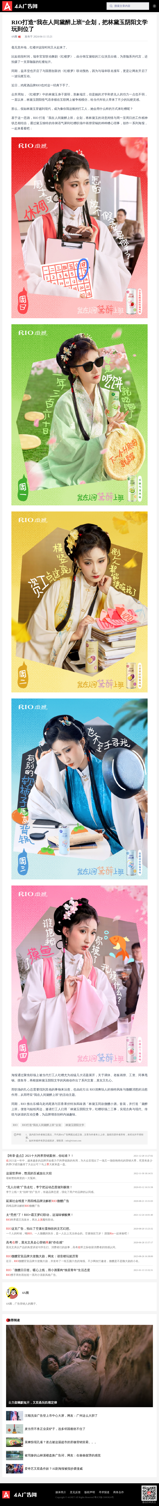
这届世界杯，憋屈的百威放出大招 (29, 1173)
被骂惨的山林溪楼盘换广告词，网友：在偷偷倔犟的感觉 (63, 1455)
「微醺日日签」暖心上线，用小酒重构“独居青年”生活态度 (48, 1270)
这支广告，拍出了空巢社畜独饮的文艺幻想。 (39, 1228)
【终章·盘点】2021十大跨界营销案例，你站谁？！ (40, 1155)
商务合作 (118, 1492)
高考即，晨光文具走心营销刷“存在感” (34, 1242)
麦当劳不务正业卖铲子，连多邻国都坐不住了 (55, 1428)
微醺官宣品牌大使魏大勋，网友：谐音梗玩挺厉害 (42, 1256)
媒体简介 (60, 1492)
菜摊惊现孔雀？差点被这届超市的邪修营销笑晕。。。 (61, 1442)
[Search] (128, 6)
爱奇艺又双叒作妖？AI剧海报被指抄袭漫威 (54, 1468)
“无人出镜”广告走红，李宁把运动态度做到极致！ (39, 1187)
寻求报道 (104, 1492)
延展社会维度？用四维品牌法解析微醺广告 (37, 1201)
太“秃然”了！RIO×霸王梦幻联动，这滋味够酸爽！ (40, 1214)
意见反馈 (75, 1492)
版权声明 (89, 1492)
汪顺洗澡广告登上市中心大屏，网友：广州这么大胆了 (61, 1415)
